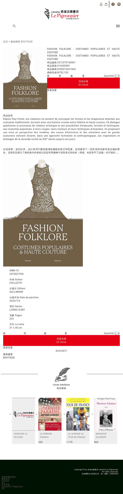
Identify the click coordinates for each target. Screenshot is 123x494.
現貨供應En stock (83, 83)
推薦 (49, 90)
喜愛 (54, 90)
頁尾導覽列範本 (9, 477)
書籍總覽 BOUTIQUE (22, 41)
